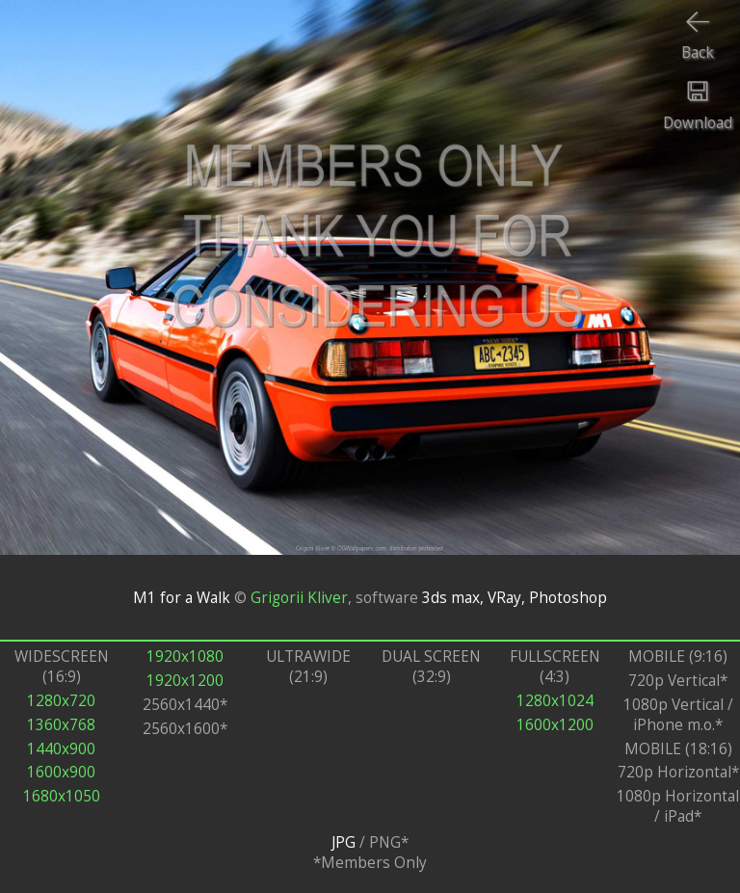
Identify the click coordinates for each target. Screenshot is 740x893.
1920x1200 (185, 680)
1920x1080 (185, 656)
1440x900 (61, 749)
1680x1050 (61, 796)
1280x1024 (555, 701)
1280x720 (61, 701)
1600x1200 (555, 725)
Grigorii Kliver (299, 597)
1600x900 (61, 772)
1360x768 (61, 725)
